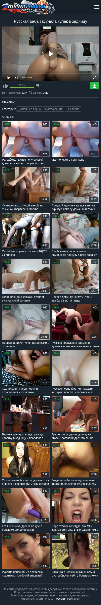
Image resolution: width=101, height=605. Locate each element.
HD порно (73, 109)
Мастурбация (53, 109)
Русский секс (64, 598)
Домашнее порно (29, 109)
